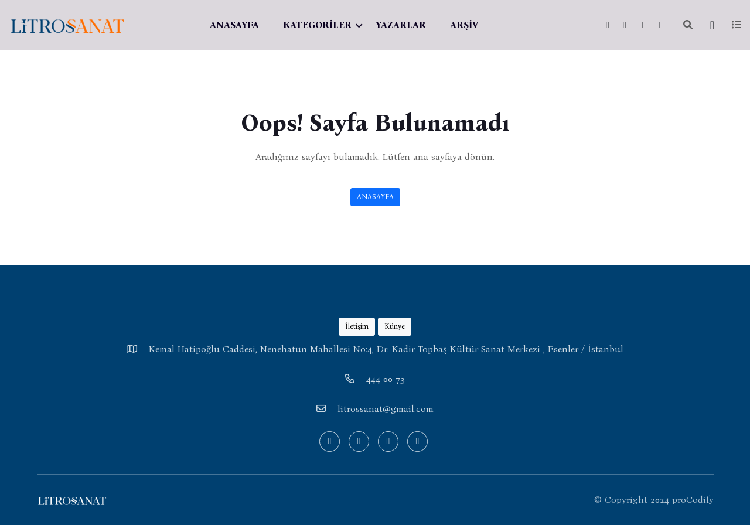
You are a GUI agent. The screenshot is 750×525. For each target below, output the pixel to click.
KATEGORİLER (317, 24)
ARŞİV (464, 24)
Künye (394, 326)
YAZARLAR (401, 24)
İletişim (357, 326)
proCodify (693, 499)
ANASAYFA (234, 24)
